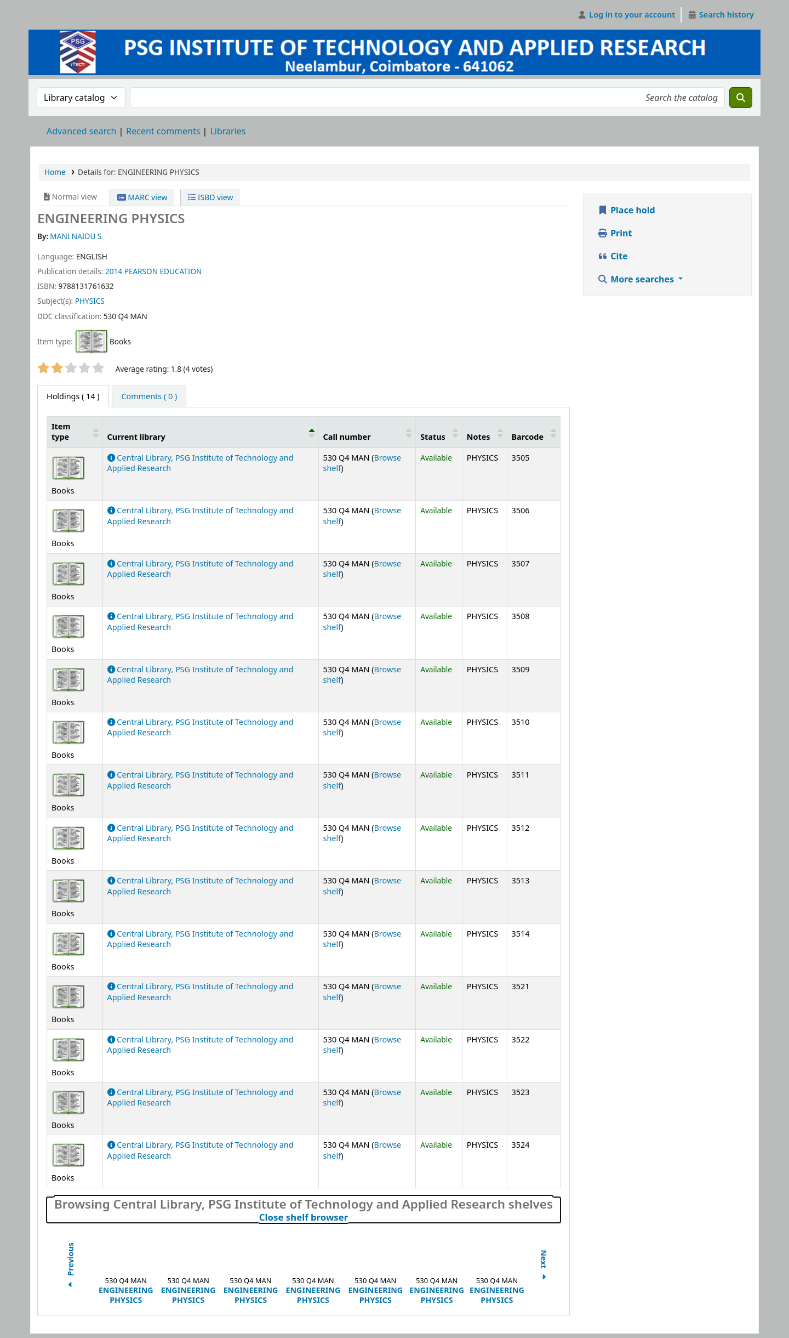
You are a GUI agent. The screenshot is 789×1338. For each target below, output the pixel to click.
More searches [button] (636, 279)
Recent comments (163, 131)
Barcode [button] (528, 437)
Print (614, 233)
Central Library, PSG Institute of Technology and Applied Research (200, 568)
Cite (612, 256)
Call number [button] (347, 437)
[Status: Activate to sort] (439, 431)
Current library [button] (136, 437)
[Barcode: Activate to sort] (533, 431)
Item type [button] (61, 431)
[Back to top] (756, 1304)
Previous (70, 1267)
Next (543, 1267)
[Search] (740, 97)
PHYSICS (90, 301)
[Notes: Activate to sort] (484, 431)
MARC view (142, 197)
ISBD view (210, 197)
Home (55, 172)
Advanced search (81, 131)
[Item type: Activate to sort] (75, 431)
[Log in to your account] (626, 14)
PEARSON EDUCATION (163, 271)
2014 (113, 271)
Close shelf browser (351, 1217)
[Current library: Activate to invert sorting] (210, 431)
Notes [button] (478, 437)
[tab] (149, 396)
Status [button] (432, 437)
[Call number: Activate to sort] (367, 431)
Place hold (626, 210)
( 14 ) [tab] (73, 396)
